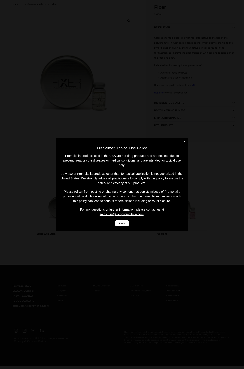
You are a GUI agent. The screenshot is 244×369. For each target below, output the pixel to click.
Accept (122, 223)
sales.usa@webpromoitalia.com (122, 214)
